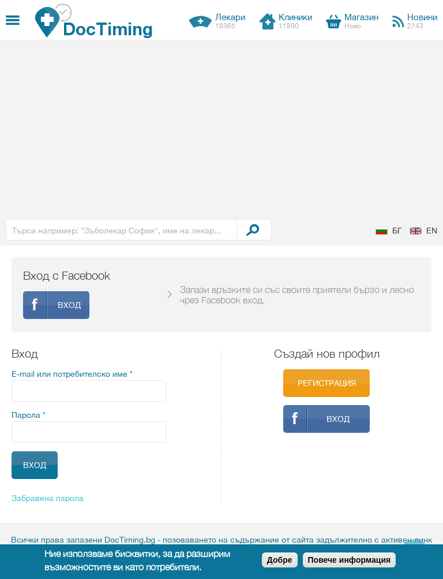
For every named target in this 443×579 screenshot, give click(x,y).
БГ (397, 230)
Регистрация (327, 383)
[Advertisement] (221, 127)
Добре (279, 560)
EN (431, 230)
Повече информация (349, 560)
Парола (29, 415)
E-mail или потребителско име (72, 373)
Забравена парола (48, 498)
